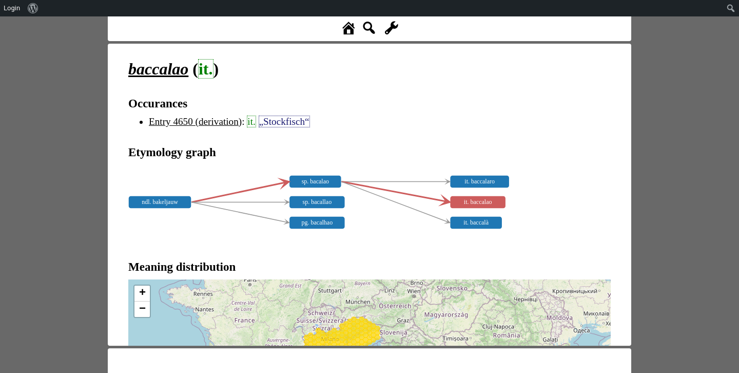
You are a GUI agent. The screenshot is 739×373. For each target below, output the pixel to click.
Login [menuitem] (12, 8)
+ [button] (142, 293)
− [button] (142, 309)
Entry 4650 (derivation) (195, 121)
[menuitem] (33, 8)
